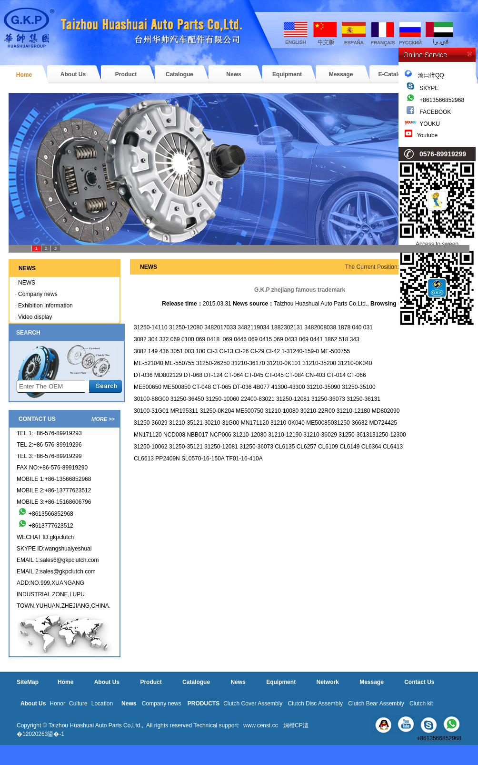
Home (24, 74)
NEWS (26, 282)
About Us (73, 74)
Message (341, 74)
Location (102, 703)
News (233, 74)
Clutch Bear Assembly (376, 703)
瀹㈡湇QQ (424, 75)
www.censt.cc (260, 725)
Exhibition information (45, 305)
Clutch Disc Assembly (315, 703)
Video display (35, 317)
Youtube (427, 135)
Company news (38, 294)
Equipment (287, 74)
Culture (78, 703)
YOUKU (429, 124)
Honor (57, 703)
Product (126, 74)
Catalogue (179, 74)
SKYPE (428, 88)
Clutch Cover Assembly (252, 703)
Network (327, 682)
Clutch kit (421, 703)
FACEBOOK (435, 112)
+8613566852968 (441, 100)
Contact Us (419, 682)
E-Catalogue (394, 74)
